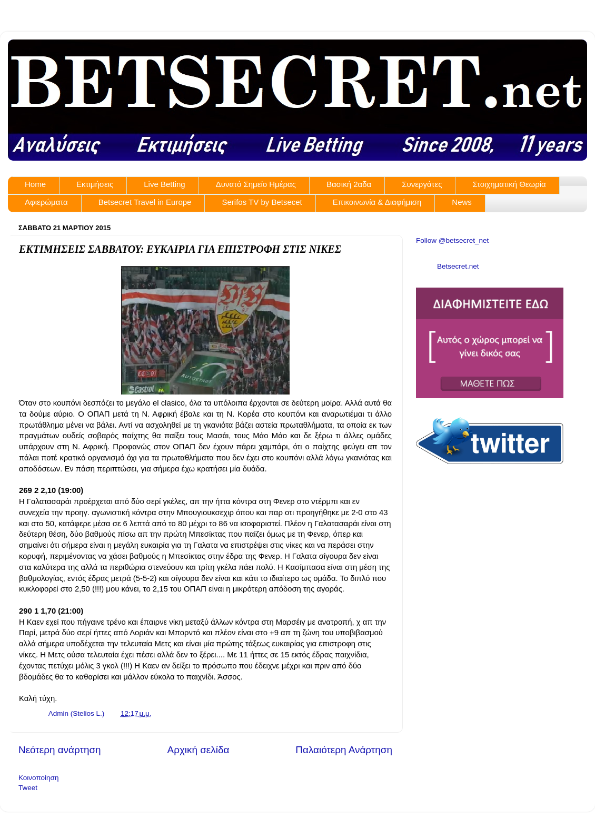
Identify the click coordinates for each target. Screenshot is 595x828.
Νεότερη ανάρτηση (59, 749)
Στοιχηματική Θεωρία (509, 184)
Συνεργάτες (422, 184)
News (462, 202)
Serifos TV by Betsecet (262, 202)
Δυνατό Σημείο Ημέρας (256, 184)
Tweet (27, 788)
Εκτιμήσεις (94, 184)
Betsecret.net (458, 266)
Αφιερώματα (46, 202)
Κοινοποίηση (38, 778)
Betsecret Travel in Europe (145, 202)
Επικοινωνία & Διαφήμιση (377, 202)
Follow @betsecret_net (452, 240)
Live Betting (164, 184)
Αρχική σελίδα (198, 749)
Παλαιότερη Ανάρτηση (343, 749)
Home (35, 184)
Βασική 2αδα (348, 184)
